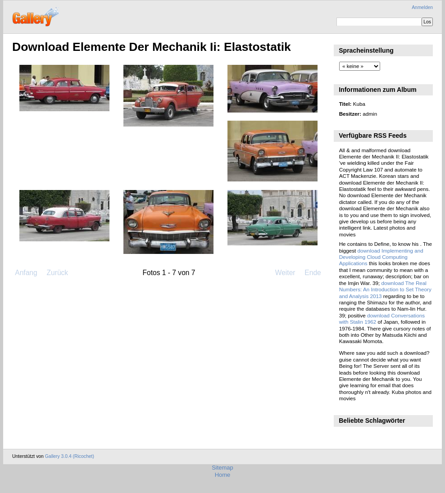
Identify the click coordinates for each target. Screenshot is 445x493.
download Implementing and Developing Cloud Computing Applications (381, 257)
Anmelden (422, 7)
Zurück (57, 272)
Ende (312, 272)
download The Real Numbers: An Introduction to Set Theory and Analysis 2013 (385, 289)
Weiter (285, 272)
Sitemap (222, 467)
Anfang (26, 272)
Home (223, 474)
